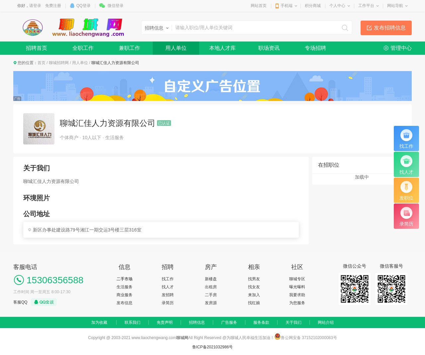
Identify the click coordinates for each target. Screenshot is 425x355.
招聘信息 (197, 322)
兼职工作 (129, 48)
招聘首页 (36, 48)
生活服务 (124, 287)
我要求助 (297, 295)
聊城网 (182, 337)
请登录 (35, 5)
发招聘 (168, 295)
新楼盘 (211, 279)
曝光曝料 (297, 287)
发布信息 (124, 303)
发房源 (211, 303)
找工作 (168, 279)
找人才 (168, 287)
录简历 (168, 303)
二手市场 (124, 279)
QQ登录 (83, 5)
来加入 (254, 295)
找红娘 (254, 303)
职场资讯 (269, 48)
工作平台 (366, 5)
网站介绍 (326, 322)
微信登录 (116, 5)
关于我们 (293, 322)
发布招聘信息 (390, 28)
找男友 (254, 279)
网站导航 (395, 5)
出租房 (211, 287)
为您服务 (297, 303)
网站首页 (259, 5)
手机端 (287, 5)
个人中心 (337, 5)
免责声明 (165, 322)
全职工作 (83, 48)
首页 (41, 62)
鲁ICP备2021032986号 (212, 347)
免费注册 (53, 5)
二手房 (211, 295)
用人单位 (176, 48)
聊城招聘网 (59, 62)
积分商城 (313, 5)
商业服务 (124, 295)
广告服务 (229, 322)
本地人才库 (222, 48)
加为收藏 (99, 322)
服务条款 (261, 322)
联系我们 (132, 322)
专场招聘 (315, 48)
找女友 (254, 287)
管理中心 (401, 48)
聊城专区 (297, 279)
